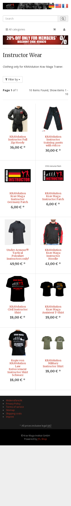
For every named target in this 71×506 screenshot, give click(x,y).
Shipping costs (14, 451)
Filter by (12, 79)
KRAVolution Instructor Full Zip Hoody (17, 139)
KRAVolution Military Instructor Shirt (53, 386)
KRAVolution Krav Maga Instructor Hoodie (53, 254)
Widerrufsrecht (14, 438)
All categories (15, 29)
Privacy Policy (13, 441)
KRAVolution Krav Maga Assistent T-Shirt (53, 321)
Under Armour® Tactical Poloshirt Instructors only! (18, 254)
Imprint (10, 454)
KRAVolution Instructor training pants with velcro (53, 141)
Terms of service (15, 444)
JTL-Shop (42, 476)
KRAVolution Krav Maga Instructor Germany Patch (17, 198)
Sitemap (10, 448)
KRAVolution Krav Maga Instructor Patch (53, 196)
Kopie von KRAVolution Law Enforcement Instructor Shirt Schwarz (17, 390)
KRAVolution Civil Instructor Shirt (18, 321)
